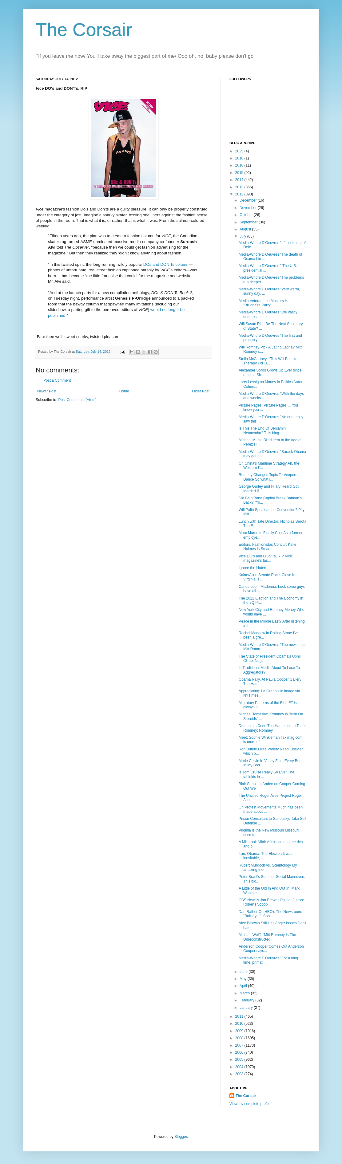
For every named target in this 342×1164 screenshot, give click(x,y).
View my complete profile (249, 1104)
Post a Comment (57, 380)
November (249, 208)
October (247, 215)
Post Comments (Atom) (77, 400)
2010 (240, 1023)
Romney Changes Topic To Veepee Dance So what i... (267, 477)
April (244, 986)
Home (124, 391)
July (243, 236)
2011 (240, 1016)
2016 (240, 165)
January (247, 1007)
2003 (240, 1074)
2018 (240, 158)
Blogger (180, 1137)
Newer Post (46, 391)
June (244, 971)
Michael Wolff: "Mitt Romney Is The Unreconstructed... (267, 937)
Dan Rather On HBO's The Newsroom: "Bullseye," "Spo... (270, 914)
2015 (240, 173)
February (247, 1000)
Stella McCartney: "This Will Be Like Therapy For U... (268, 361)
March (245, 993)
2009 (240, 1031)
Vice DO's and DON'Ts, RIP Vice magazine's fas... (265, 558)
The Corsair (84, 29)
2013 (240, 187)
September (249, 222)
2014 (240, 180)
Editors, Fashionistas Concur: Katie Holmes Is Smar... (267, 546)
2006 (240, 1052)
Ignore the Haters (253, 568)
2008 (240, 1038)
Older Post (200, 391)
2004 (240, 1067)
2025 (240, 151)
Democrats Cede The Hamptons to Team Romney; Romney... (272, 728)
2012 (240, 194)
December (249, 200)
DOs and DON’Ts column (166, 264)
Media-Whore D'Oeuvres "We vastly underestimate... (268, 314)
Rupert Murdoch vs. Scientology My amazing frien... (268, 867)
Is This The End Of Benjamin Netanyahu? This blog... (262, 430)
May (244, 979)
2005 (240, 1059)
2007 (240, 1045)
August (246, 229)
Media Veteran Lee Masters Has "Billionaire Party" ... (265, 303)
